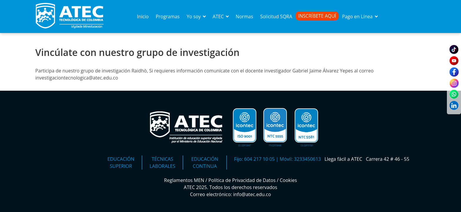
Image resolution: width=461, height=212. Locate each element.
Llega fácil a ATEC (344, 159)
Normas (244, 16)
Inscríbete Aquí (317, 16)
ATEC (221, 16)
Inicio (143, 16)
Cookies (288, 180)
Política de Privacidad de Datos (242, 180)
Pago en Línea (360, 16)
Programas (168, 16)
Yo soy (197, 16)
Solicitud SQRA (276, 16)
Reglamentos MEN (184, 180)
